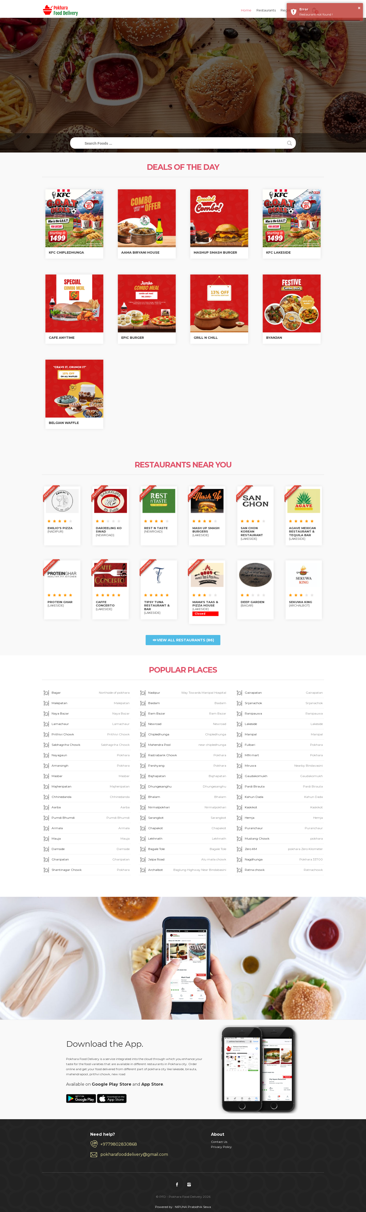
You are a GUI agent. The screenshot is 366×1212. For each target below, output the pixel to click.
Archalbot (182, 870)
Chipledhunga (182, 734)
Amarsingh (86, 766)
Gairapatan (279, 693)
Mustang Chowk (279, 839)
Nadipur (182, 693)
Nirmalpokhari (182, 807)
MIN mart (279, 755)
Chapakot (182, 828)
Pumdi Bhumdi (86, 818)
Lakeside (279, 724)
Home (246, 10)
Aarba (86, 807)
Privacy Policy (221, 1147)
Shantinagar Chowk (86, 870)
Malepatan (86, 703)
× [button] (359, 7)
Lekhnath (182, 839)
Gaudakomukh (279, 776)
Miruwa (279, 766)
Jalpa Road (182, 859)
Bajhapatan (182, 776)
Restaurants (266, 10)
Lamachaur (86, 724)
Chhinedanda (86, 797)
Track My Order (183, 91)
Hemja (279, 818)
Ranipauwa (279, 713)
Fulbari (279, 745)
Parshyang (182, 766)
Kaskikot (279, 807)
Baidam (182, 703)
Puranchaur (279, 828)
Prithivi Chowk (86, 734)
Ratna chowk (279, 870)
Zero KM (279, 849)
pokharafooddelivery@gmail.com (134, 1154)
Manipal (279, 734)
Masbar (86, 776)
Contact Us (219, 1142)
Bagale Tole (182, 849)
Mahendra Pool (182, 745)
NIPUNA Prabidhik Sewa (193, 1207)
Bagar (86, 693)
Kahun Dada (279, 797)
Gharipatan (86, 859)
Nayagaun (86, 755)
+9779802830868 (118, 1144)
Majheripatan (86, 786)
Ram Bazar (182, 713)
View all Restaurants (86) (183, 640)
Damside (86, 849)
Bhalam (182, 797)
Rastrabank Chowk (182, 755)
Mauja (86, 839)
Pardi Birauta (279, 786)
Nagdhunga (279, 859)
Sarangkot (182, 818)
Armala (86, 828)
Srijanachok (279, 703)
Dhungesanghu (182, 786)
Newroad (182, 724)
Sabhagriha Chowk (86, 745)
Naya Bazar (86, 713)
